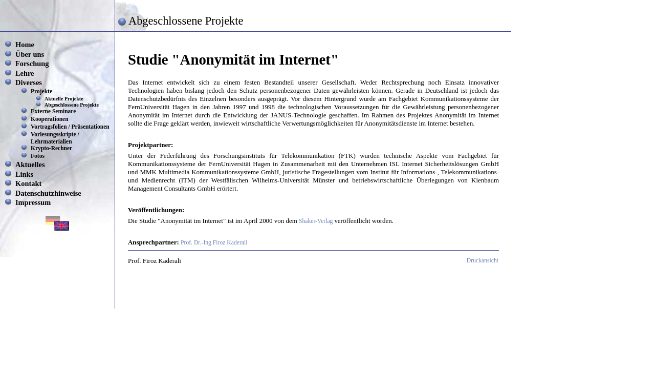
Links (24, 174)
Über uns (29, 54)
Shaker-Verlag (316, 221)
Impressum (33, 202)
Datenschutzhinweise (48, 193)
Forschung (32, 63)
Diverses (28, 82)
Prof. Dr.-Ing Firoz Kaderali (214, 242)
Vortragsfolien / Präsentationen (70, 127)
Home (24, 44)
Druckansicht (482, 260)
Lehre (24, 73)
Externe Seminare (53, 111)
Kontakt (28, 183)
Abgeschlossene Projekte (72, 105)
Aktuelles (30, 164)
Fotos (38, 156)
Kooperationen (50, 119)
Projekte (41, 91)
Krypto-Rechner (51, 148)
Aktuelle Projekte (64, 98)
